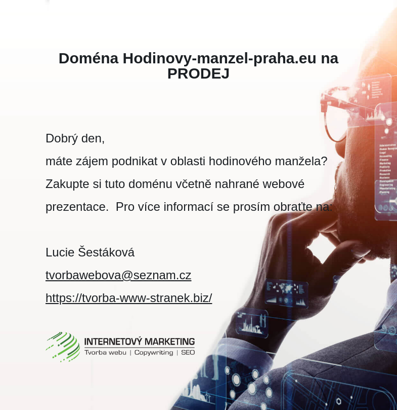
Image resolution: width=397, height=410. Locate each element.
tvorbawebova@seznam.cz (119, 275)
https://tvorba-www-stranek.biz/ (129, 298)
